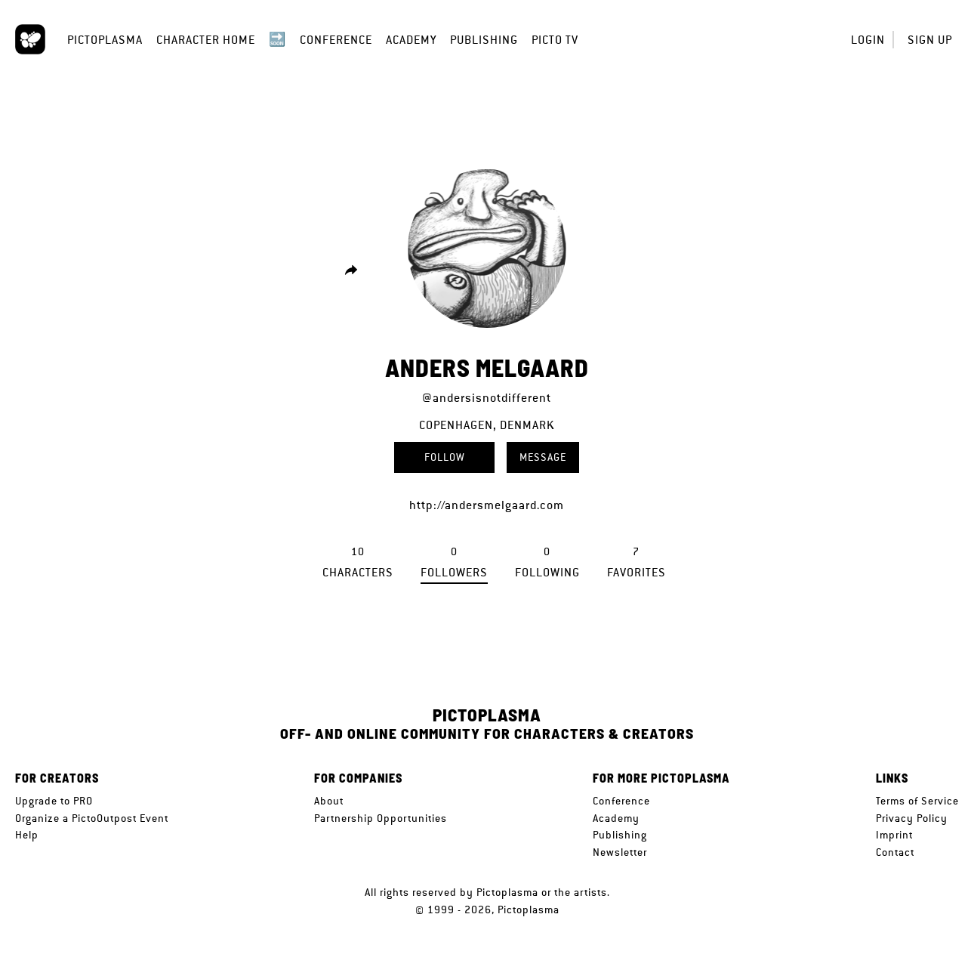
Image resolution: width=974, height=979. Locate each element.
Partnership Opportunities (380, 818)
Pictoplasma (105, 40)
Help (27, 835)
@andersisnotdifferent (486, 398)
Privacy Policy (912, 818)
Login (868, 40)
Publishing (484, 40)
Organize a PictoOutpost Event (91, 818)
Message (542, 457)
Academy (411, 40)
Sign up (930, 40)
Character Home (205, 40)
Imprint (894, 835)
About (329, 801)
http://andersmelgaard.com (486, 505)
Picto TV (555, 40)
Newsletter (620, 852)
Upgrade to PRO (54, 801)
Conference (336, 40)
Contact (895, 852)
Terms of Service (917, 801)
